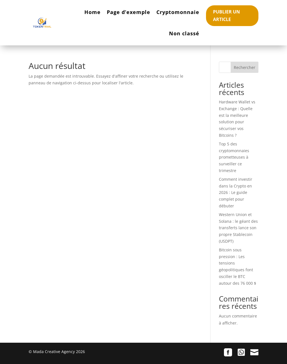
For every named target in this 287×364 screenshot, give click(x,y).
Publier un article (226, 15)
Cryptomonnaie (177, 12)
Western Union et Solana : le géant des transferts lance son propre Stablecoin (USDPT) (238, 228)
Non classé (184, 33)
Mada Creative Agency (54, 351)
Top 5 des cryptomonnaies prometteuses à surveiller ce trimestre (234, 157)
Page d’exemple (128, 12)
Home (92, 12)
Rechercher (244, 67)
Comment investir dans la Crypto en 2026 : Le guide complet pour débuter (235, 192)
